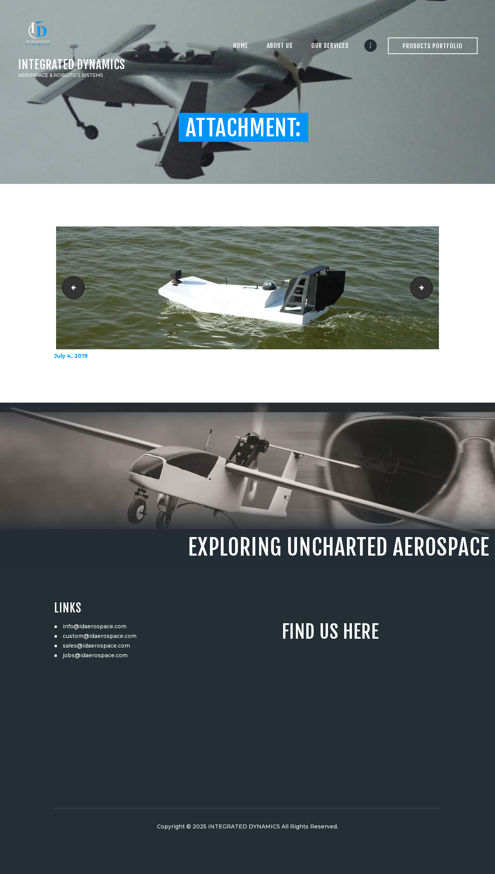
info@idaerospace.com (94, 626)
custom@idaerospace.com (100, 636)
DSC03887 (71, 287)
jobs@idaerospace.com (95, 655)
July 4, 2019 (71, 355)
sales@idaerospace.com (96, 645)
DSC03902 (430, 287)
